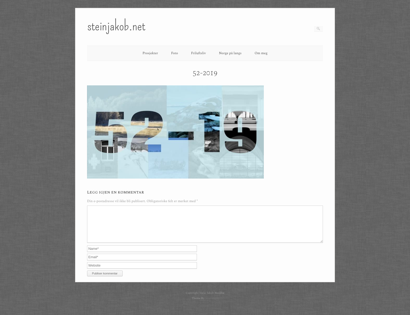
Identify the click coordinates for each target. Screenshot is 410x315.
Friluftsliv (198, 53)
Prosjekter (150, 53)
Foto (174, 53)
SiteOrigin (211, 304)
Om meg (261, 53)
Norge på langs (230, 53)
